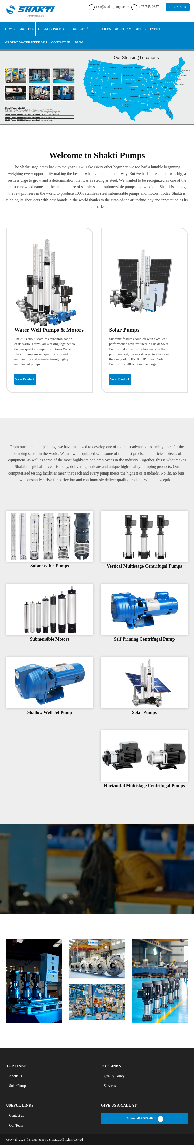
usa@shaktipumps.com (112, 6)
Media (140, 28)
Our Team (123, 28)
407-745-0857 (149, 6)
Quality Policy (51, 28)
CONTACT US (178, 6)
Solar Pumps (18, 1085)
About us (15, 1075)
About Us (26, 28)
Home (10, 28)
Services (103, 28)
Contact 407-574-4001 (144, 1118)
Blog (79, 42)
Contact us (16, 1115)
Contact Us (60, 42)
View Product (24, 378)
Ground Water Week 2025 (26, 42)
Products (77, 28)
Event (155, 28)
